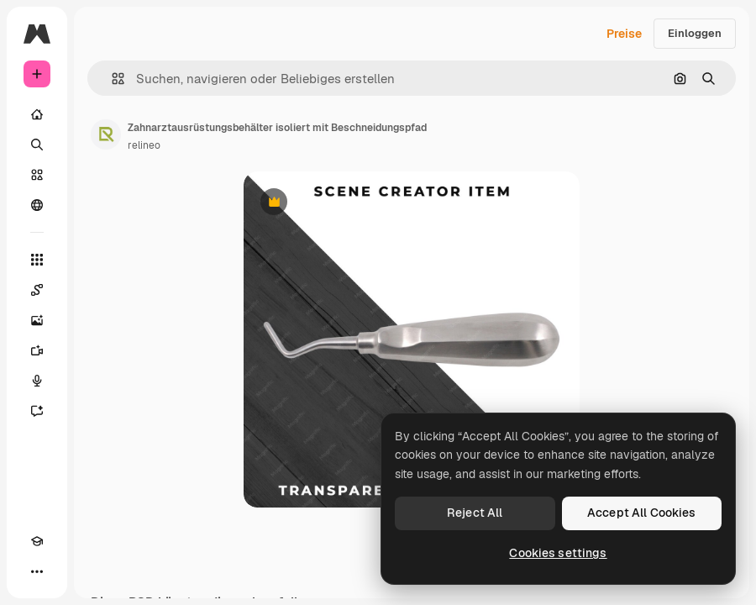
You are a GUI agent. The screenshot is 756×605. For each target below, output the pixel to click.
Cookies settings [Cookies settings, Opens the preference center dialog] (557, 552)
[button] (111, 78)
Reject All (474, 512)
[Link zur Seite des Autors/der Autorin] (106, 134)
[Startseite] (37, 114)
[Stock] (37, 174)
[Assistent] (37, 410)
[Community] (37, 205)
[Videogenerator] (37, 350)
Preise (624, 33)
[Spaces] (37, 289)
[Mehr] (37, 571)
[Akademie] (37, 541)
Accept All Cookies (641, 512)
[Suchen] (37, 144)
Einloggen (695, 33)
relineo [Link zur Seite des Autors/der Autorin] (144, 145)
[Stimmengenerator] (37, 380)
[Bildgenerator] (37, 320)
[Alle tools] (37, 259)
